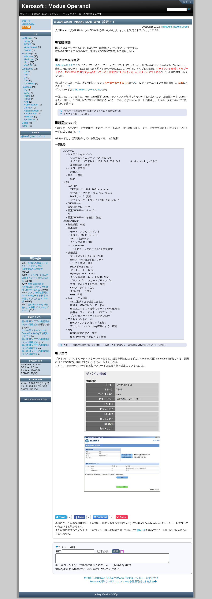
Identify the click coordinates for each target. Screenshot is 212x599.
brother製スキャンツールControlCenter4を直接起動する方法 (35, 333)
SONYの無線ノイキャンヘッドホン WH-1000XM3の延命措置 (35, 266)
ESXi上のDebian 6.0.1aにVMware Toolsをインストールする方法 (122, 579)
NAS (26, 101)
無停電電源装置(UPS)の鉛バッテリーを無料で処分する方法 (35, 286)
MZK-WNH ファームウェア (87, 89)
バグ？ (62, 353)
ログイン (187, 2)
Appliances (29, 119)
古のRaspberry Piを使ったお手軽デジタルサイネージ (35, 307)
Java (26, 71)
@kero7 (141, 530)
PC (25, 90)
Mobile (25, 123)
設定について (67, 122)
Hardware (167, 26)
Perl (26, 74)
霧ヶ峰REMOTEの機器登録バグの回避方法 (36, 323)
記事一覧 (26, 21)
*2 (69, 86)
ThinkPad (29, 116)
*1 (135, 82)
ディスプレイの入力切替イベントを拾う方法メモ (35, 278)
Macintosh (29, 59)
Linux (26, 62)
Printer (27, 98)
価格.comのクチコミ (66, 65)
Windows (28, 56)
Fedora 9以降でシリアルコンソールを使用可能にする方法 (122, 583)
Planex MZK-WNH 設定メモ (94, 22)
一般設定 (60, 144)
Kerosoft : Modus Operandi (56, 6)
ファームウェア (69, 59)
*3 (78, 131)
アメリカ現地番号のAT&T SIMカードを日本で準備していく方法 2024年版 (35, 297)
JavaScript (29, 83)
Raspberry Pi (30, 113)
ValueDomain (30, 47)
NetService (27, 38)
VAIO (26, 93)
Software (26, 53)
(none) (25, 126)
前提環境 (64, 42)
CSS (26, 80)
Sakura (27, 50)
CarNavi (28, 107)
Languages (27, 68)
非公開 (102, 551)
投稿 (115, 551)
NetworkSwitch (180, 26)
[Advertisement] (122, 506)
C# (25, 77)
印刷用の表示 (28, 24)
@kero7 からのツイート (33, 136)
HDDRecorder (31, 104)
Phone (27, 96)
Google (27, 44)
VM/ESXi (28, 65)
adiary (27, 41)
